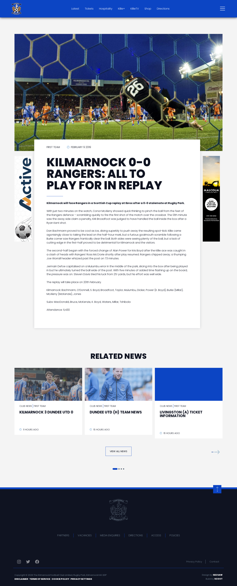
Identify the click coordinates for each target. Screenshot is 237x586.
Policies (175, 535)
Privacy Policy (194, 561)
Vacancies (85, 535)
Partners (63, 535)
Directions (163, 9)
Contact (214, 561)
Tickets (89, 9)
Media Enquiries (110, 535)
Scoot (218, 578)
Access (156, 535)
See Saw (218, 574)
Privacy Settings (81, 579)
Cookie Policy (60, 579)
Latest (75, 9)
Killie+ (121, 9)
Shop (148, 9)
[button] (215, 452)
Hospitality (105, 9)
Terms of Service (39, 579)
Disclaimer (21, 579)
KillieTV (135, 9)
